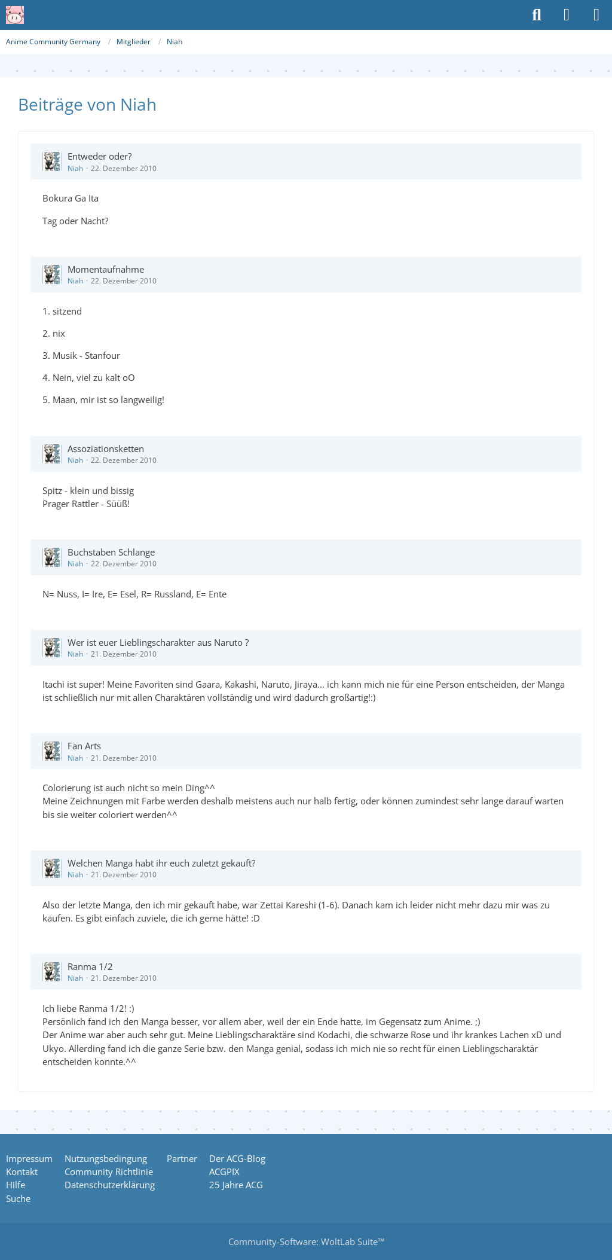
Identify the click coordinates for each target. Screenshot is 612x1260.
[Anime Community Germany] (15, 15)
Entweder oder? (99, 156)
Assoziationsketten (106, 448)
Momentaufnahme (106, 269)
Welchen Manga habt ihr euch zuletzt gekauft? (161, 863)
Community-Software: (306, 1241)
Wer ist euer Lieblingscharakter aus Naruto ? (158, 642)
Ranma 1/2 (90, 966)
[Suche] (537, 15)
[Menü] (596, 15)
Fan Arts (84, 746)
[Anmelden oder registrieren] (567, 15)
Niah (75, 168)
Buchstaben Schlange (111, 552)
